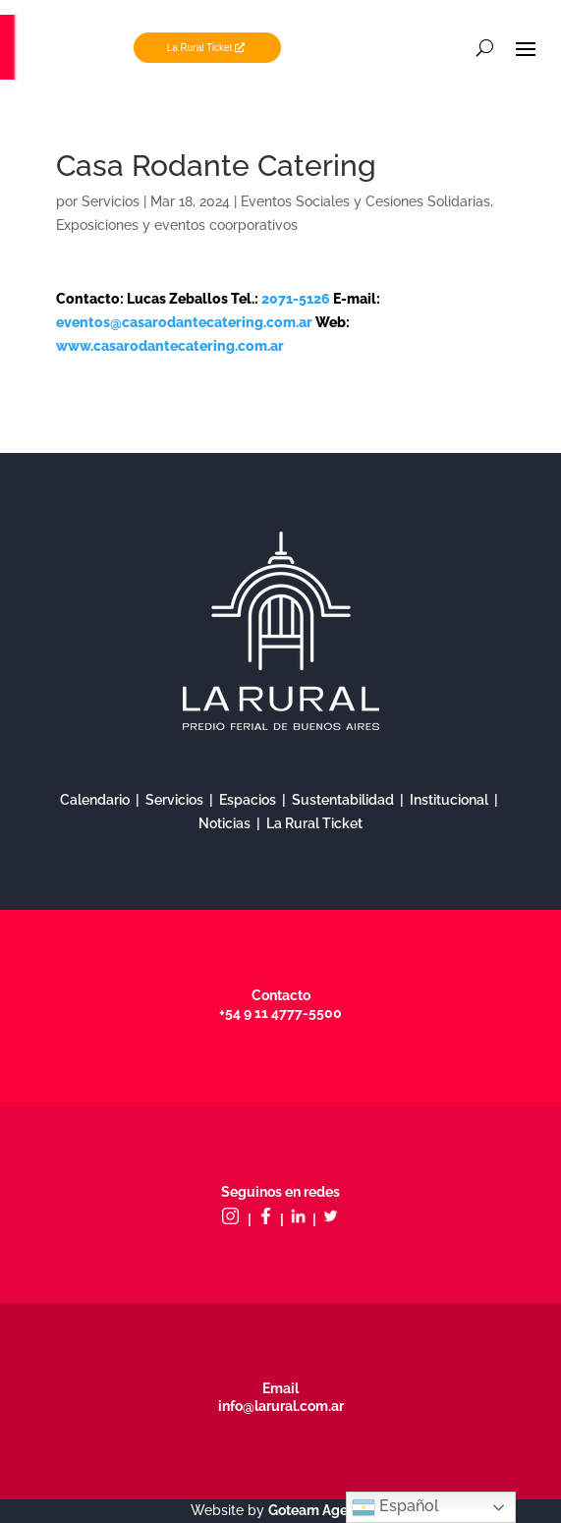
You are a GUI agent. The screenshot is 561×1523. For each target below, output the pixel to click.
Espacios (247, 800)
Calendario (95, 800)
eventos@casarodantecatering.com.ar (184, 322)
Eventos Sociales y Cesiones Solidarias (365, 201)
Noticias (224, 823)
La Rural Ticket (200, 47)
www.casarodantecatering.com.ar (170, 346)
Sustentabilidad (343, 800)
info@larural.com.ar (281, 1406)
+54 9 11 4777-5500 (280, 1013)
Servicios (111, 201)
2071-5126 (297, 299)
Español (395, 1507)
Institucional (449, 800)
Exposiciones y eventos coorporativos (177, 225)
